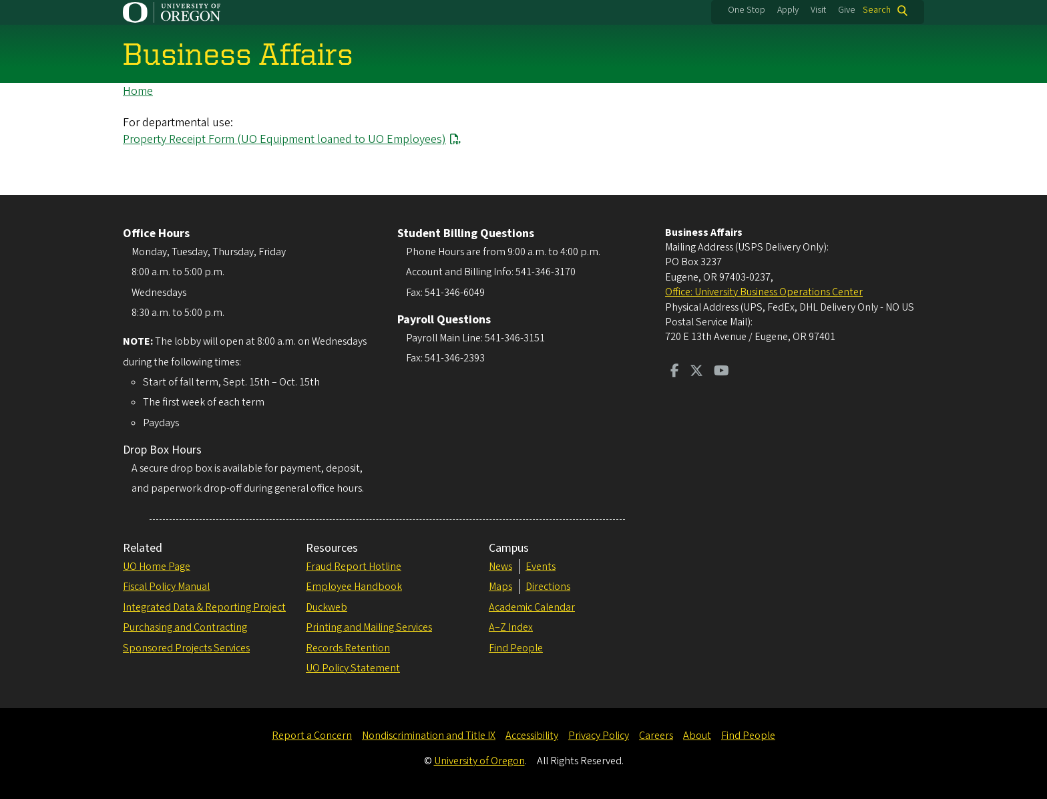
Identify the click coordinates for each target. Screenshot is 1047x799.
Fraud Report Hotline (353, 566)
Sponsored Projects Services (186, 648)
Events (541, 566)
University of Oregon (479, 761)
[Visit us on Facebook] (674, 372)
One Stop (746, 10)
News (500, 566)
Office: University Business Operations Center (764, 292)
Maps (500, 586)
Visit (818, 10)
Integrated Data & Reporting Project (204, 607)
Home (138, 91)
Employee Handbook (354, 586)
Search (877, 10)
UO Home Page (156, 566)
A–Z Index (511, 627)
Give (846, 10)
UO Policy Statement (353, 668)
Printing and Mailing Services (369, 627)
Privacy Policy (598, 735)
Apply (788, 10)
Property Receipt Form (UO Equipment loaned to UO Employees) (284, 139)
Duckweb (326, 607)
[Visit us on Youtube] (721, 372)
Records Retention (348, 648)
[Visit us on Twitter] (696, 372)
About (697, 735)
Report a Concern (312, 735)
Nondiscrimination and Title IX (428, 735)
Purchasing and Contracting (185, 627)
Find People (516, 648)
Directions (548, 586)
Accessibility (531, 735)
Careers (656, 735)
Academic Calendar (532, 607)
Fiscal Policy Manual (166, 586)
